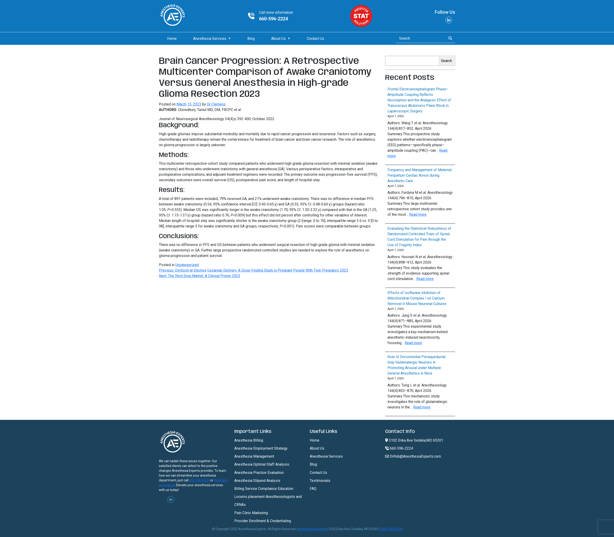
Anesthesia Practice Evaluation (259, 472)
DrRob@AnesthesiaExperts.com (413, 456)
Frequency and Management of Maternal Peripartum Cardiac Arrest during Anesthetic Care (419, 175)
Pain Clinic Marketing (251, 513)
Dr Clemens (216, 104)
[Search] (420, 38)
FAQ (313, 488)
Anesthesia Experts (312, 529)
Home (172, 38)
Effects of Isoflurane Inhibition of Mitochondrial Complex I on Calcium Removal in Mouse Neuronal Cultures (416, 298)
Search (446, 61)
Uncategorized (187, 265)
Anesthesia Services (209, 38)
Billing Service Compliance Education (263, 488)
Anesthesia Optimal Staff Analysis (261, 464)
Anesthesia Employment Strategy (261, 448)
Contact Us (315, 38)
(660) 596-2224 (391, 529)
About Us (278, 38)
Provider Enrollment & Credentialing (262, 521)
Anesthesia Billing (248, 440)
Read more (418, 214)
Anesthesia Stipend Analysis (257, 480)
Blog (251, 38)
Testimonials (320, 480)
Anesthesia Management (254, 456)
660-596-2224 (273, 19)
